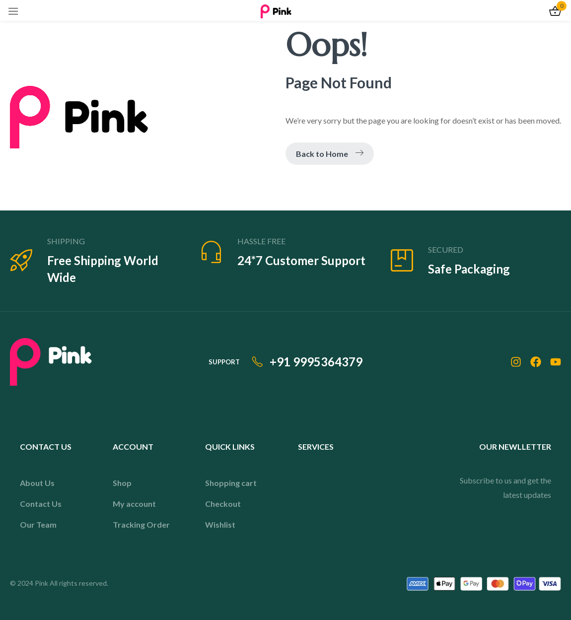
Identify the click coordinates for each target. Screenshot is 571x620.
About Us (37, 482)
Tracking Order (141, 524)
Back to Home (329, 153)
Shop (122, 482)
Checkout (223, 503)
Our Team (38, 524)
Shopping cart (231, 482)
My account (134, 503)
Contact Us (41, 503)
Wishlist (220, 524)
